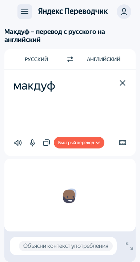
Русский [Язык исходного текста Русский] (36, 59)
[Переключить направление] (70, 59)
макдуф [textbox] (34, 85)
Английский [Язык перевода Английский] (103, 59)
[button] (124, 11)
